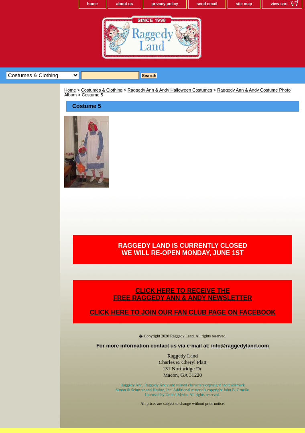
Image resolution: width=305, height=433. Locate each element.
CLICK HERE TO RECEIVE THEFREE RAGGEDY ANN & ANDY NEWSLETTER (182, 294)
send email (207, 4)
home (92, 4)
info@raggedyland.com (240, 346)
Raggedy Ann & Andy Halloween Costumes (170, 90)
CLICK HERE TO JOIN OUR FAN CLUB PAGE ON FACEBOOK (182, 312)
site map (244, 4)
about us (124, 4)
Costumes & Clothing (101, 90)
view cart (279, 4)
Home (70, 90)
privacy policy (164, 4)
